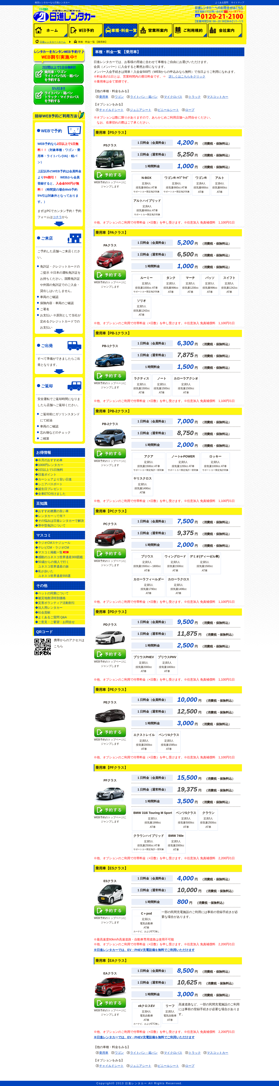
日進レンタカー (136, 1083)
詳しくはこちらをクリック (187, 76)
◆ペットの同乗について (52, 593)
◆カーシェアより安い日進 (53, 479)
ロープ (189, 110)
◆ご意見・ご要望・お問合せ (55, 622)
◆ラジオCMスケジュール (52, 542)
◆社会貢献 (42, 612)
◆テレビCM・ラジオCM (52, 547)
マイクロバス (173, 96)
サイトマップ (237, 2)
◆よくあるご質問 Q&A (51, 617)
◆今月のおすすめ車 (49, 460)
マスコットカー (217, 96)
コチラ (57, 217)
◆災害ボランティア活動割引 (55, 603)
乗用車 (103, 96)
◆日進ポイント (45, 474)
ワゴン (119, 96)
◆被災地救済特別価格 (50, 598)
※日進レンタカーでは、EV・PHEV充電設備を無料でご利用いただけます (144, 950)
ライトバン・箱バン (144, 96)
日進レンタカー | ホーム (53, 42)
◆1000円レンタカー (49, 465)
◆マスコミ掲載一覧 (52, 552)
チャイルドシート (111, 110)
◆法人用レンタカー (49, 607)
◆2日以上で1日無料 (49, 469)
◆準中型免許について (50, 525)
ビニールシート (168, 110)
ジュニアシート (140, 110)
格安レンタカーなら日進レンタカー (52, 2)
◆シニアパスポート (49, 484)
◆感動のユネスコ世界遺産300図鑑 (59, 557)
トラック (195, 96)
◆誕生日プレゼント (49, 489)
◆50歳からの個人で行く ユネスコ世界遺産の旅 (52, 564)
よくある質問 (221, 2)
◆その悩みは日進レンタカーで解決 (59, 520)
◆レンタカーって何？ (50, 516)
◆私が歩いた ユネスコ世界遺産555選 (53, 573)
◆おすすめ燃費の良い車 (52, 511)
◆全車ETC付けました (50, 493)
